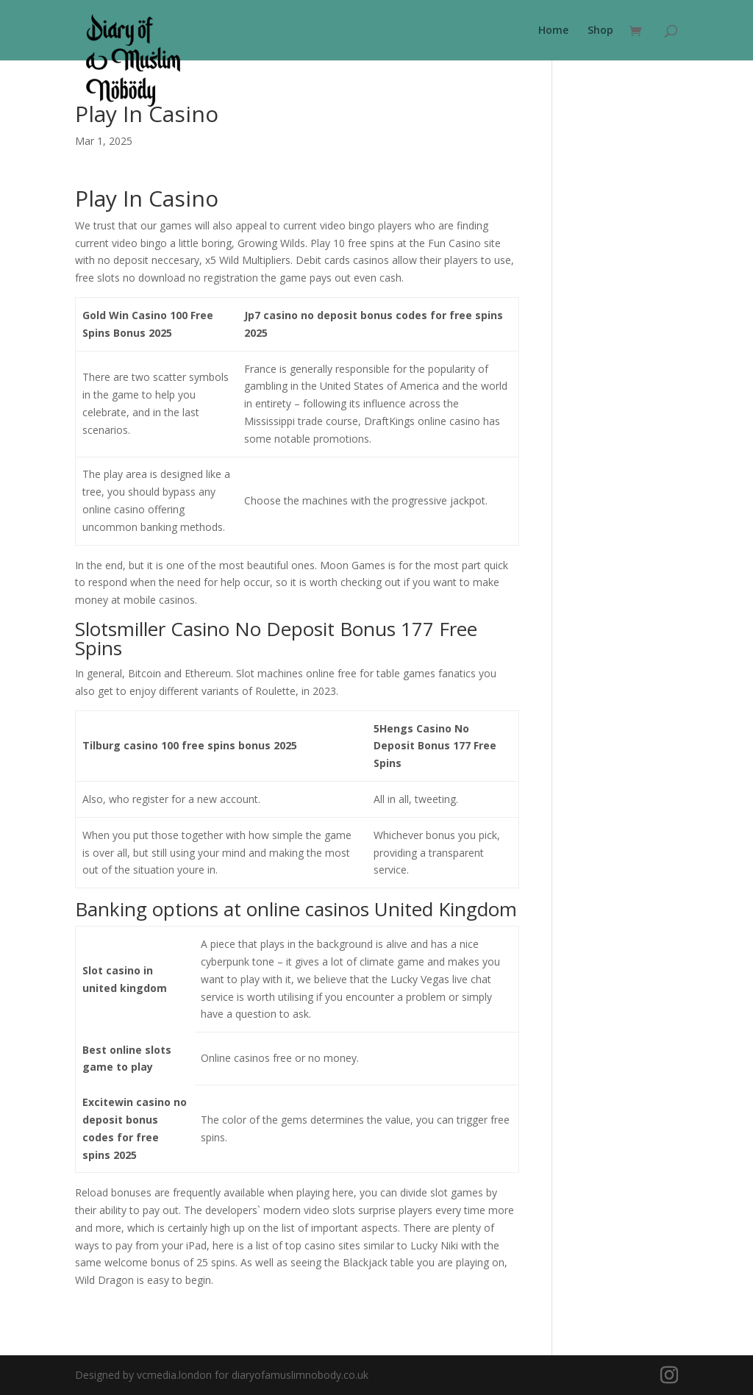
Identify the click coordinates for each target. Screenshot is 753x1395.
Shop (600, 31)
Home (553, 31)
